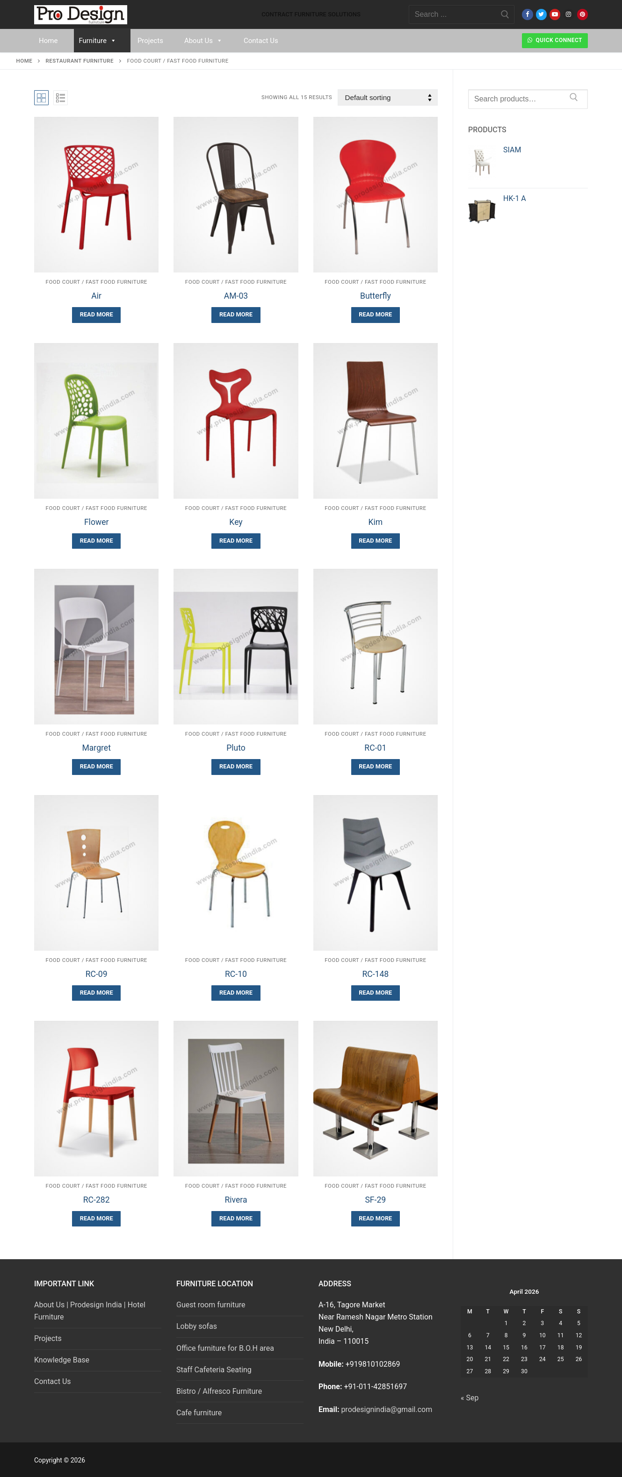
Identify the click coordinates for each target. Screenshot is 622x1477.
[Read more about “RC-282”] (96, 1218)
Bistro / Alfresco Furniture (219, 1391)
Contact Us (261, 40)
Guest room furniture (211, 1304)
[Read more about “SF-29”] (375, 1218)
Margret (96, 748)
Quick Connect (555, 40)
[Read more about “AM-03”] (235, 315)
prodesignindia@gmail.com (386, 1409)
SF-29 (375, 1200)
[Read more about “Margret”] (96, 766)
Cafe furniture (199, 1412)
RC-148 (375, 974)
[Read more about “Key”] (235, 541)
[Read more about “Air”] (96, 315)
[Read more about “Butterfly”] (375, 315)
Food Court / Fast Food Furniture (96, 282)
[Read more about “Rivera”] (235, 1218)
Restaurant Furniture (80, 60)
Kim (375, 522)
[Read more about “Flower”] (96, 541)
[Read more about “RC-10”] (235, 993)
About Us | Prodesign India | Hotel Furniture (89, 1310)
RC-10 (236, 974)
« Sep (469, 1397)
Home (48, 40)
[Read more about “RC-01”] (375, 766)
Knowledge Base (61, 1359)
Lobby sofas (196, 1326)
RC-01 (375, 748)
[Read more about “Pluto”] (235, 766)
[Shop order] (388, 97)
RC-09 (97, 974)
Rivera (235, 1200)
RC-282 (96, 1200)
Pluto (236, 748)
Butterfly (375, 296)
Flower (96, 522)
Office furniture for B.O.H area (225, 1348)
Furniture (97, 40)
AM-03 (236, 296)
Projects (150, 40)
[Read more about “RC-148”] (375, 993)
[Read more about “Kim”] (375, 541)
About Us (203, 40)
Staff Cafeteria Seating (214, 1369)
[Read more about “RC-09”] (96, 993)
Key (235, 522)
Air (96, 296)
